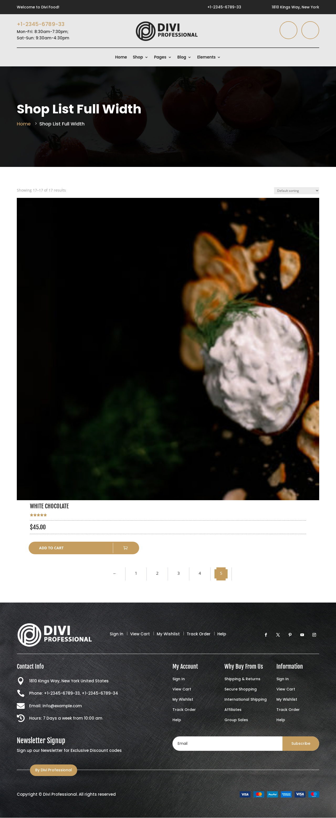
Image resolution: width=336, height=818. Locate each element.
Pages (160, 57)
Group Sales (236, 720)
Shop (138, 57)
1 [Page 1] (136, 573)
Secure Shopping (240, 689)
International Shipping (245, 700)
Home (121, 57)
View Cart (140, 634)
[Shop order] (296, 190)
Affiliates (233, 710)
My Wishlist (168, 634)
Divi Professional (60, 794)
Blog (181, 57)
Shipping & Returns (242, 679)
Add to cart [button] (51, 547)
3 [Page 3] (178, 573)
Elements (206, 57)
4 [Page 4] (200, 573)
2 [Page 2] (157, 573)
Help (221, 634)
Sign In (116, 634)
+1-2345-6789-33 (224, 7)
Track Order (199, 634)
